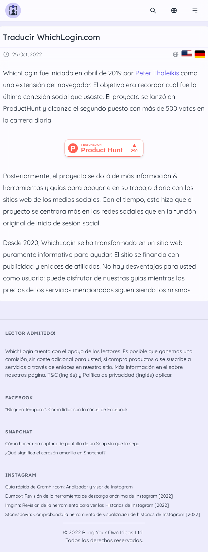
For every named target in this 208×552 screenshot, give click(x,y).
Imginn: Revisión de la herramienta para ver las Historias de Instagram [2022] (87, 505)
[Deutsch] (200, 54)
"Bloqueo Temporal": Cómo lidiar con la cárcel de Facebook (66, 409)
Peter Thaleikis (157, 73)
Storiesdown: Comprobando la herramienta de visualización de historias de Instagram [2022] (102, 514)
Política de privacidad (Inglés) (118, 374)
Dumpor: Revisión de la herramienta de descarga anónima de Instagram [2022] (89, 496)
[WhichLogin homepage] (13, 10)
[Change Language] (174, 10)
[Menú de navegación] (195, 10)
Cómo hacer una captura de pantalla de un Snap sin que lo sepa (72, 444)
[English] (187, 54)
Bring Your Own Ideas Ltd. (113, 532)
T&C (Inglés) (62, 374)
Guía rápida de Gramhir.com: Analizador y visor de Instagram (69, 487)
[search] (153, 10)
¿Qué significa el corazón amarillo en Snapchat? (55, 453)
